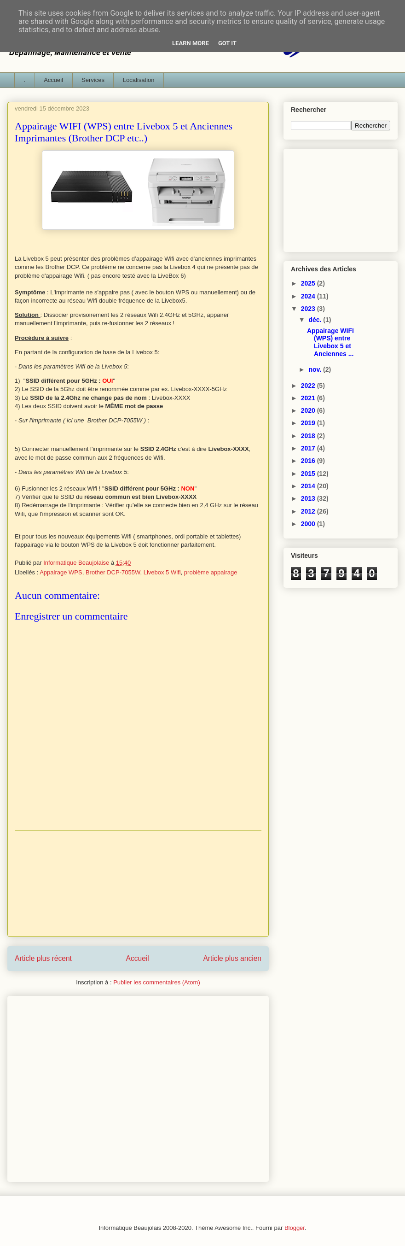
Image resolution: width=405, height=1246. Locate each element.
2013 (309, 498)
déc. (315, 319)
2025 (309, 283)
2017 (309, 448)
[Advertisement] (138, 883)
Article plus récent (43, 958)
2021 (309, 398)
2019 (309, 423)
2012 (309, 511)
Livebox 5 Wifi (162, 572)
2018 (309, 435)
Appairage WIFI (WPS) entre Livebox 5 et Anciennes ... (330, 342)
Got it (227, 43)
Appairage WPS (61, 572)
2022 (309, 385)
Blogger (294, 1227)
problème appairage (210, 572)
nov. (315, 369)
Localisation (139, 79)
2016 (309, 460)
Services (92, 79)
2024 (309, 296)
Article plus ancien (232, 958)
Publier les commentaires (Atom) (156, 982)
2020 (309, 410)
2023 (309, 308)
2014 (309, 486)
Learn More (190, 43)
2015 (309, 473)
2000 (309, 523)
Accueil (53, 79)
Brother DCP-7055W (113, 572)
